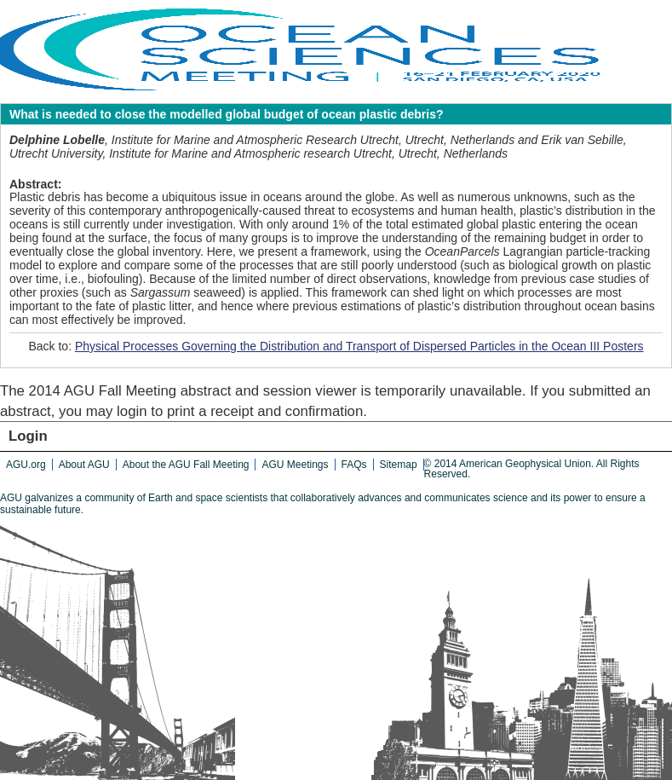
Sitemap (398, 465)
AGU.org (26, 465)
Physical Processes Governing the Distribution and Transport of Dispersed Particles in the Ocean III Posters (359, 346)
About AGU (84, 465)
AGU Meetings (294, 465)
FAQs (354, 465)
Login (28, 436)
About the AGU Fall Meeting (186, 465)
